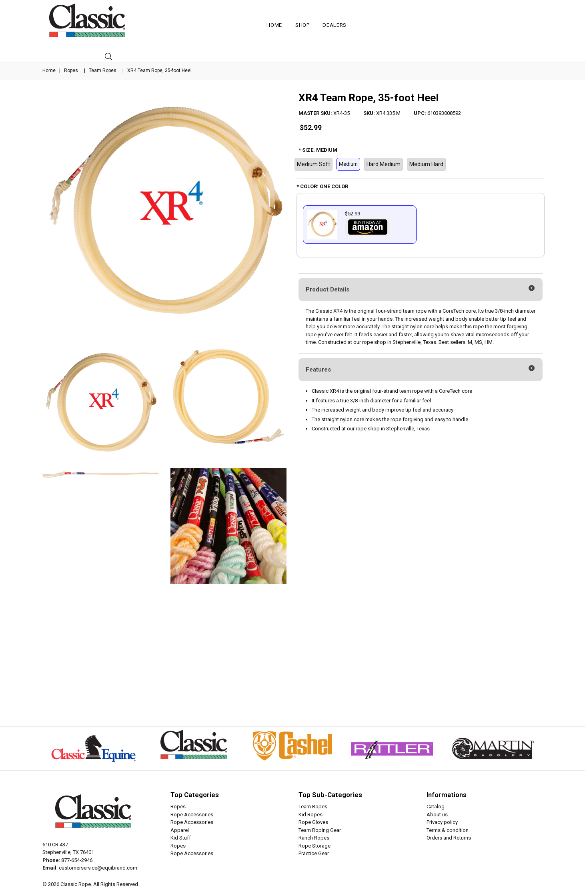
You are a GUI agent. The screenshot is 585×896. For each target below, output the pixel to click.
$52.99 (311, 127)
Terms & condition (448, 830)
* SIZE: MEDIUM (318, 150)
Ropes (71, 70)
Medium (348, 164)
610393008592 (444, 113)
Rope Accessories (191, 815)
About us (437, 815)
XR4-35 (341, 113)
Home (274, 25)
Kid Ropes (311, 815)
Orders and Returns (449, 838)
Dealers (335, 25)
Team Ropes (102, 70)
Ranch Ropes (314, 838)
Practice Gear (314, 853)
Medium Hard (426, 164)
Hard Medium (384, 164)
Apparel (179, 830)
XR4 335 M (388, 113)
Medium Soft (313, 164)
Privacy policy (442, 822)
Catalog (436, 807)
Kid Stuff (180, 838)
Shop (302, 25)
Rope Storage (315, 846)
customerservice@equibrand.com (98, 868)
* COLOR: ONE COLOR (322, 186)
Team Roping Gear (320, 830)
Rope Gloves (313, 822)
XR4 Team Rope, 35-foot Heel (369, 98)
